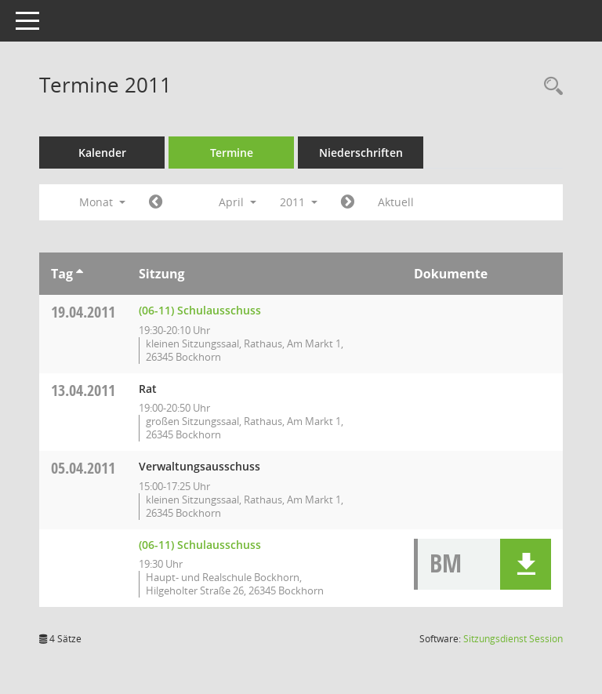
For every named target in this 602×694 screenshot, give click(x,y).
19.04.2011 (83, 311)
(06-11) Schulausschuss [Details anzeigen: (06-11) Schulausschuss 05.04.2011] (200, 544)
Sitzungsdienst (513, 638)
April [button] (237, 201)
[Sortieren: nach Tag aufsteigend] (79, 273)
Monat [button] (102, 201)
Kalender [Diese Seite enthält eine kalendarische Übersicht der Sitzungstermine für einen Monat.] (102, 152)
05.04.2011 (83, 467)
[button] (525, 564)
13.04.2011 (83, 390)
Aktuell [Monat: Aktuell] (396, 201)
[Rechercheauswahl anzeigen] (549, 87)
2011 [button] (298, 201)
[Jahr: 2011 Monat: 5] (347, 202)
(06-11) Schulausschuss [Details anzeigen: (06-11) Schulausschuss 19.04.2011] (200, 310)
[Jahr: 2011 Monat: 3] (155, 202)
